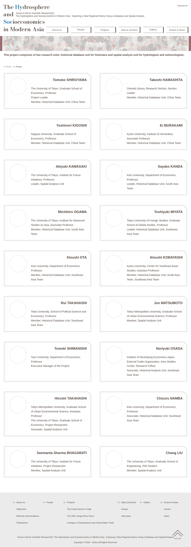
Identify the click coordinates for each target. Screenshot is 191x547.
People (80, 29)
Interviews (126, 516)
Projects (104, 29)
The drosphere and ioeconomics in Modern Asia (26, 18)
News (166, 516)
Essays (124, 509)
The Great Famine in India (79, 509)
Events (167, 509)
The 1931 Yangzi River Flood (80, 516)
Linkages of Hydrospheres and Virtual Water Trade (90, 523)
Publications (22, 523)
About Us (56, 29)
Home (8, 67)
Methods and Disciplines (27, 516)
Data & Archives (129, 29)
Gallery (152, 29)
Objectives (21, 509)
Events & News (176, 29)
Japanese (182, 5)
